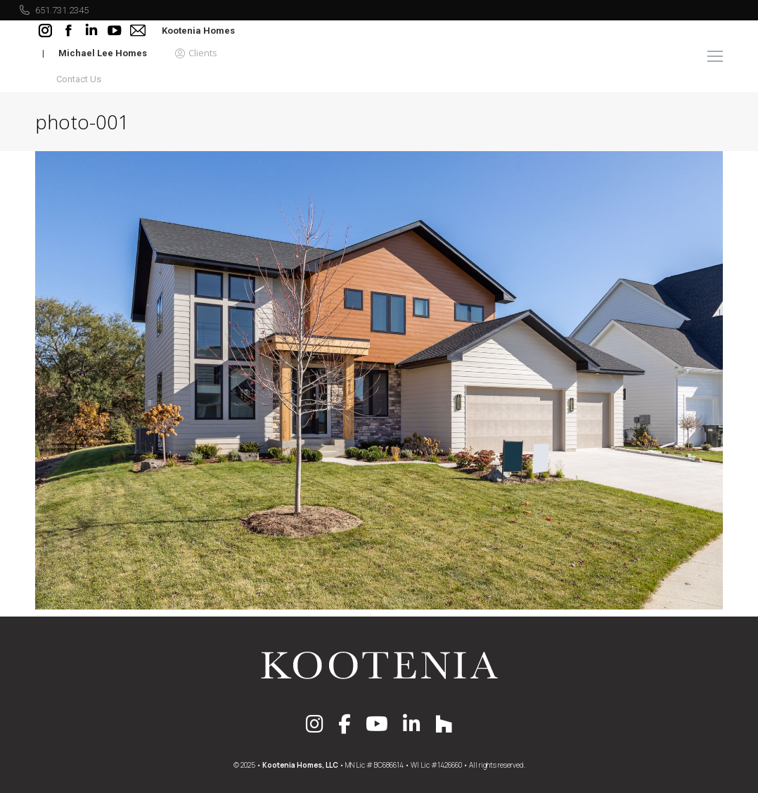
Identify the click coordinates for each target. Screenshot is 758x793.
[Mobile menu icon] (715, 56)
